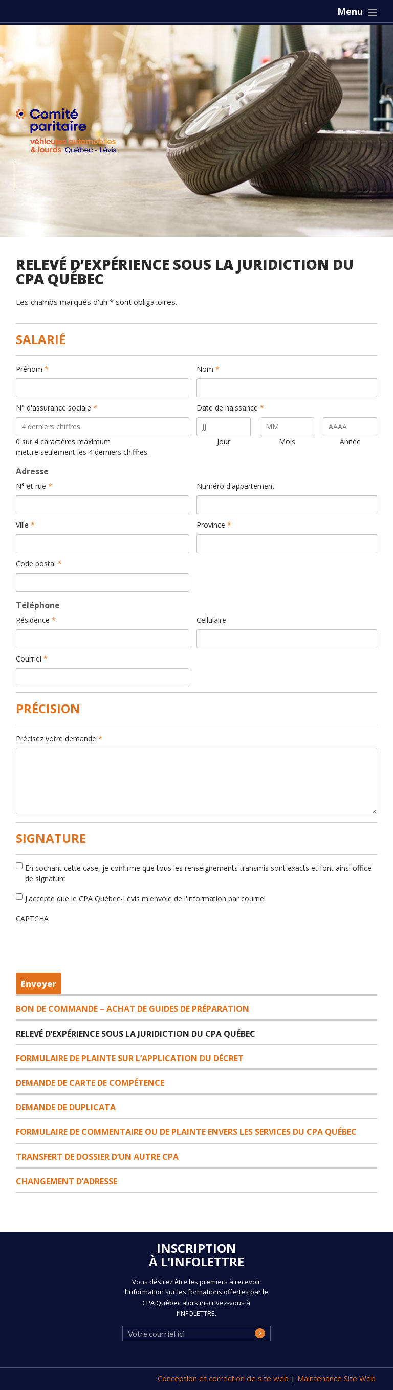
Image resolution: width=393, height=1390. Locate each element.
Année (350, 441)
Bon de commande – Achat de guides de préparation (132, 1008)
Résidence (36, 620)
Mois (287, 441)
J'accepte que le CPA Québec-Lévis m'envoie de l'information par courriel (145, 898)
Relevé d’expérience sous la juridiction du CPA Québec (135, 1033)
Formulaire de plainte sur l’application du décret (130, 1058)
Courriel (32, 659)
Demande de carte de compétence (90, 1082)
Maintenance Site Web (336, 1378)
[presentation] (88, 948)
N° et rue (34, 486)
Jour (223, 441)
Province (213, 525)
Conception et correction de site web (224, 1378)
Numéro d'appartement (235, 486)
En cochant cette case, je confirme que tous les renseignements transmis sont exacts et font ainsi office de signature (198, 873)
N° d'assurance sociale (56, 408)
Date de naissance (230, 408)
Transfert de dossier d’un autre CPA (97, 1157)
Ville (25, 525)
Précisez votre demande (59, 738)
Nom (208, 369)
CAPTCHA (32, 918)
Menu (350, 11)
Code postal (39, 563)
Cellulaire (211, 620)
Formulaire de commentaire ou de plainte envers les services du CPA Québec (186, 1131)
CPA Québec (72, 133)
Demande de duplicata (66, 1107)
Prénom (32, 369)
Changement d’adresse (66, 1181)
